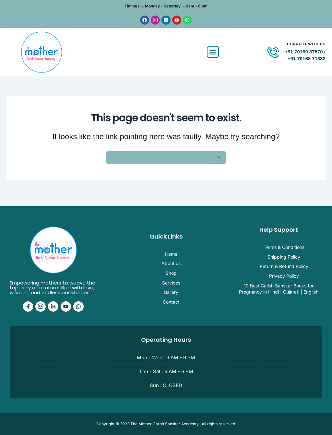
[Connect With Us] (273, 56)
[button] (213, 56)
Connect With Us (306, 48)
